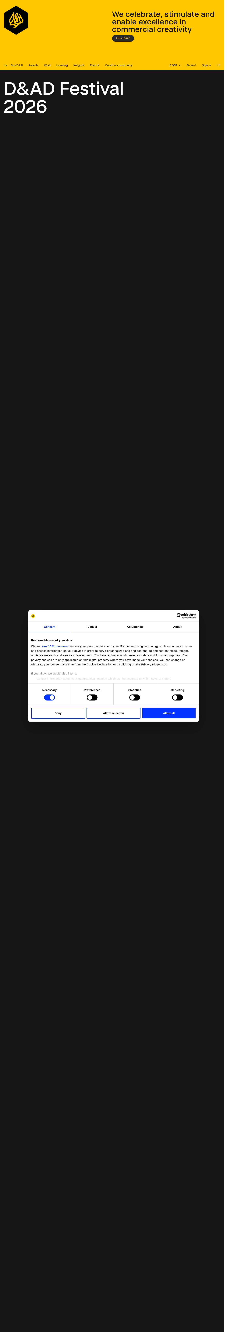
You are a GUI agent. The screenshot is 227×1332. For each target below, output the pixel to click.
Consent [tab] (49, 626)
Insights (78, 65)
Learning (62, 65)
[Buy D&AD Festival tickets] (13, 65)
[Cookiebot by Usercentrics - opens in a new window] (179, 616)
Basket (192, 65)
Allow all (169, 713)
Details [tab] (92, 626)
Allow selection (113, 713)
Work (47, 65)
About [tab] (177, 626)
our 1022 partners (55, 646)
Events (94, 65)
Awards (33, 65)
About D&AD (123, 38)
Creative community (118, 65)
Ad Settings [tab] (135, 626)
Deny (58, 713)
